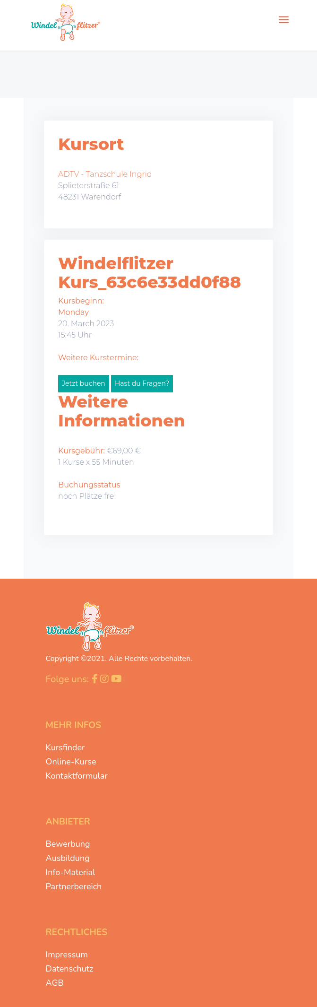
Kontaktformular (77, 775)
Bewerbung (68, 844)
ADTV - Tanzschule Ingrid (105, 174)
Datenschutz (70, 968)
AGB (55, 983)
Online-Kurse (71, 761)
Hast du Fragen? (142, 383)
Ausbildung (68, 858)
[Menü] (284, 19)
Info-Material (70, 872)
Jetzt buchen (83, 383)
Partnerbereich (74, 886)
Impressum (67, 954)
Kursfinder (65, 747)
